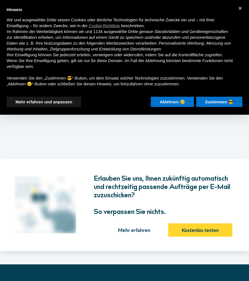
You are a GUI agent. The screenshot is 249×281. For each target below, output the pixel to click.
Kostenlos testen (200, 230)
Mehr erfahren (134, 230)
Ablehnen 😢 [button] (172, 101)
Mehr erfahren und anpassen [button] (43, 101)
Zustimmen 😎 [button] (219, 101)
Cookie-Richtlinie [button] (104, 25)
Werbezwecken (120, 42)
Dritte (133, 31)
